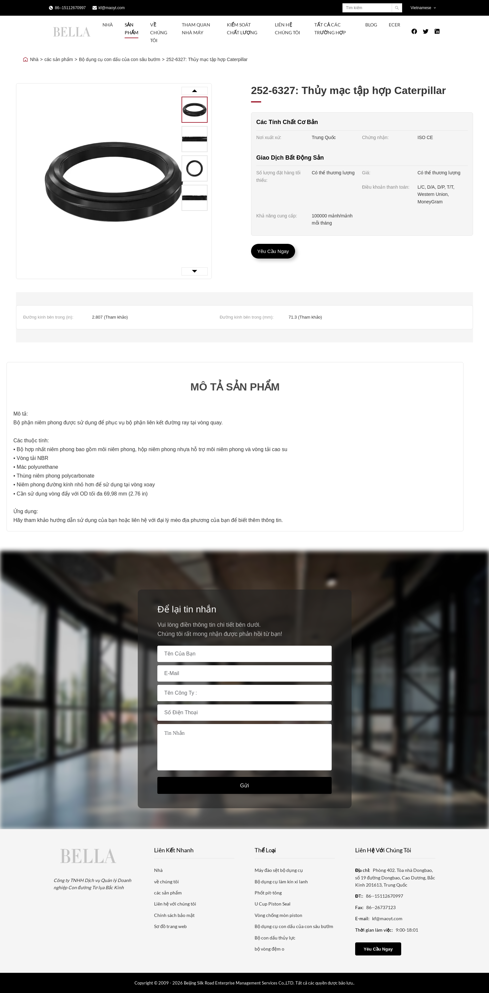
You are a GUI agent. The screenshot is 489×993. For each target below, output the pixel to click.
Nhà (108, 24)
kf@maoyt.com (112, 8)
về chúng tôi (166, 881)
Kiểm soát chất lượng (242, 28)
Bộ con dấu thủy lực (275, 937)
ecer (394, 24)
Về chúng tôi (158, 32)
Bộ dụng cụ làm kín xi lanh (281, 881)
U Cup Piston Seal (273, 903)
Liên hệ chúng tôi (287, 28)
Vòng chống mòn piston (278, 915)
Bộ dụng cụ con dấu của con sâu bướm (119, 59)
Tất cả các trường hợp (330, 28)
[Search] (397, 8)
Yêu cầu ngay (273, 251)
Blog (371, 24)
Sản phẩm (131, 28)
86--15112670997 (70, 8)
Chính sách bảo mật (174, 915)
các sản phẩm (58, 59)
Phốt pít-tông (268, 892)
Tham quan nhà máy (196, 28)
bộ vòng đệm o (269, 949)
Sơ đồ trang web (170, 926)
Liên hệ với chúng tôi (175, 903)
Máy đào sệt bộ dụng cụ (279, 870)
